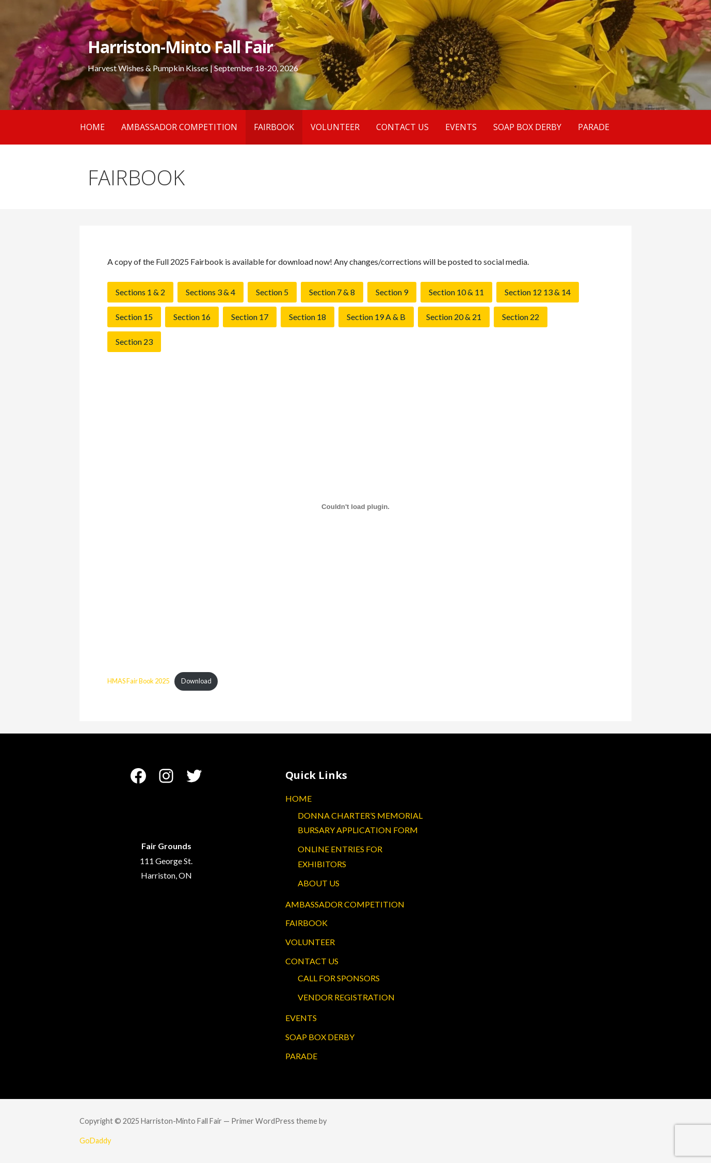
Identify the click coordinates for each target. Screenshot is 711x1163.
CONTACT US (402, 127)
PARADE (593, 127)
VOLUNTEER (335, 127)
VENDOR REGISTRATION (346, 997)
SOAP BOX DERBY (527, 127)
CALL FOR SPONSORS (339, 978)
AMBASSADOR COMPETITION (179, 127)
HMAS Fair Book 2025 (138, 681)
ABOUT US (319, 883)
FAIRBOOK (274, 127)
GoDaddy (95, 1140)
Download (196, 681)
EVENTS (461, 127)
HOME (92, 127)
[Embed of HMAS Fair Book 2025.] (355, 507)
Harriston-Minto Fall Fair (180, 47)
